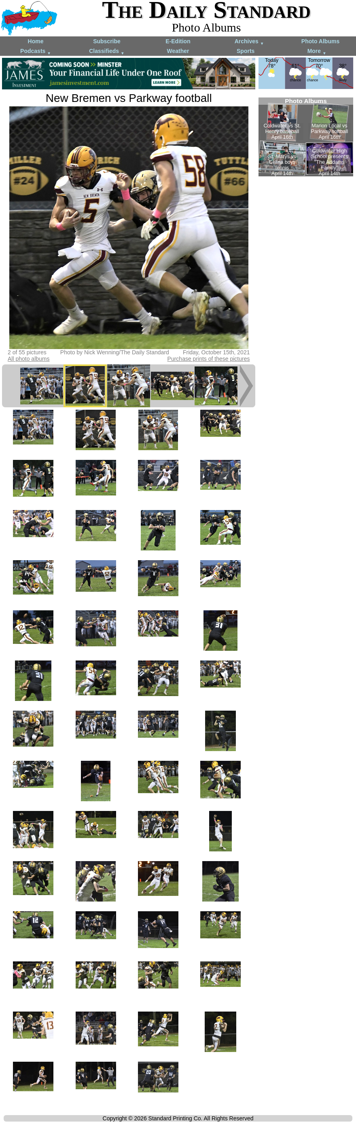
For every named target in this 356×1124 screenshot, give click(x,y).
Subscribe (107, 41)
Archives (249, 42)
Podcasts (35, 51)
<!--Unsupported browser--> (306, 136)
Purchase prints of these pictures (208, 359)
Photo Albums (320, 41)
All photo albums (29, 359)
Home (36, 41)
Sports (245, 51)
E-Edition (177, 41)
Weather (178, 51)
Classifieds (107, 51)
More (316, 51)
